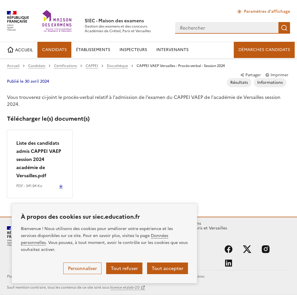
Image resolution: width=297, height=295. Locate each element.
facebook (229, 249)
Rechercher (284, 28)
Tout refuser (124, 268)
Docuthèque (117, 65)
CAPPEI (92, 65)
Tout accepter (167, 268)
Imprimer (276, 75)
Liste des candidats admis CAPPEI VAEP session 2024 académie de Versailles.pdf (38, 159)
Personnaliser (82, 268)
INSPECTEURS (133, 50)
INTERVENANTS (172, 50)
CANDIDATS (54, 50)
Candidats (36, 65)
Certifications (65, 65)
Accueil (13, 65)
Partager (250, 75)
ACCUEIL (20, 50)
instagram (266, 249)
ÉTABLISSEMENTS (93, 50)
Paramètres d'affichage (267, 11)
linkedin (229, 263)
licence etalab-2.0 (125, 287)
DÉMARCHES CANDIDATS (264, 50)
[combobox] (226, 28)
